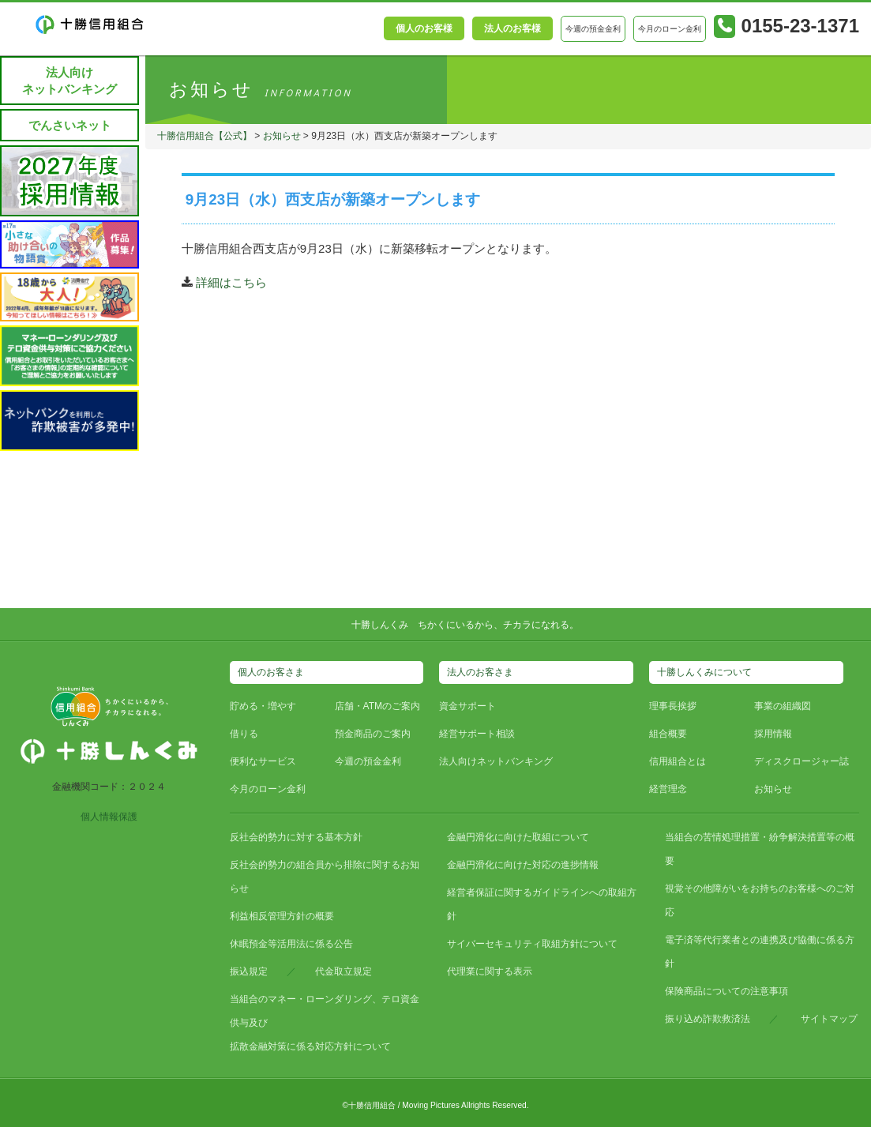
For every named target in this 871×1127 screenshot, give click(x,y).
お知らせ (283, 135)
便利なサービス (263, 761)
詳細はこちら (231, 282)
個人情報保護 (109, 816)
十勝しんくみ (379, 624)
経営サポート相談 (477, 733)
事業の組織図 (782, 706)
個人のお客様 (424, 28)
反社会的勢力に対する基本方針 (296, 837)
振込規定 (249, 971)
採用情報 (773, 733)
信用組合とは (677, 761)
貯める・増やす (263, 706)
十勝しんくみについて (704, 672)
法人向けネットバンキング (69, 81)
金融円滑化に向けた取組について (518, 837)
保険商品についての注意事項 (726, 991)
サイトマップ (829, 1018)
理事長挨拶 (672, 706)
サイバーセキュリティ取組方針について (532, 943)
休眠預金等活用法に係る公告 (291, 943)
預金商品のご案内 (373, 733)
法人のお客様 (512, 28)
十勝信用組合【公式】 (205, 135)
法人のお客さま (480, 672)
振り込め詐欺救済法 (707, 1018)
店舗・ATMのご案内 (377, 706)
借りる (244, 733)
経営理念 (668, 789)
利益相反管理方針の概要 (282, 916)
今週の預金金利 (368, 761)
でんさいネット (69, 125)
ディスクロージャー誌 (801, 761)
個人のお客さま (271, 672)
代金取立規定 (343, 971)
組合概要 (668, 733)
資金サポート (467, 706)
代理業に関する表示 (489, 971)
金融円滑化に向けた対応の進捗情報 (523, 864)
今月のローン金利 (268, 789)
